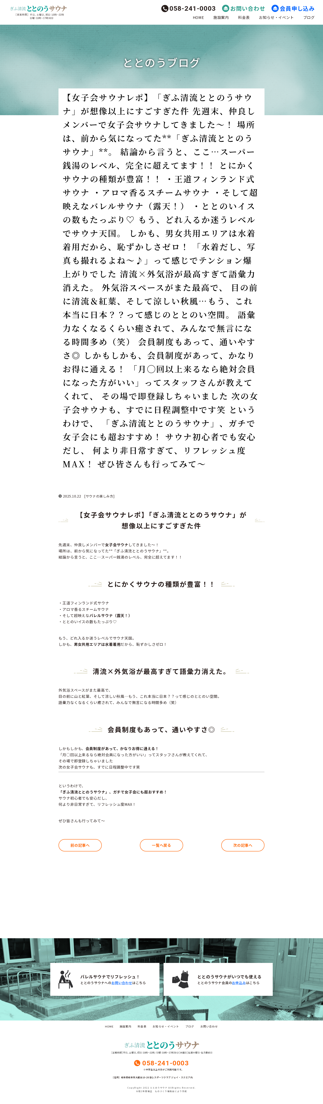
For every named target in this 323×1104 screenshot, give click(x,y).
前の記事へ (80, 845)
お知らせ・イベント (276, 17)
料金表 (244, 17)
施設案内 (221, 17)
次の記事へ (243, 845)
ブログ (309, 17)
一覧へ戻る (161, 845)
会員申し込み (297, 8)
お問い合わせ (247, 8)
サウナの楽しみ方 (99, 496)
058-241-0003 (193, 8)
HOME (198, 17)
